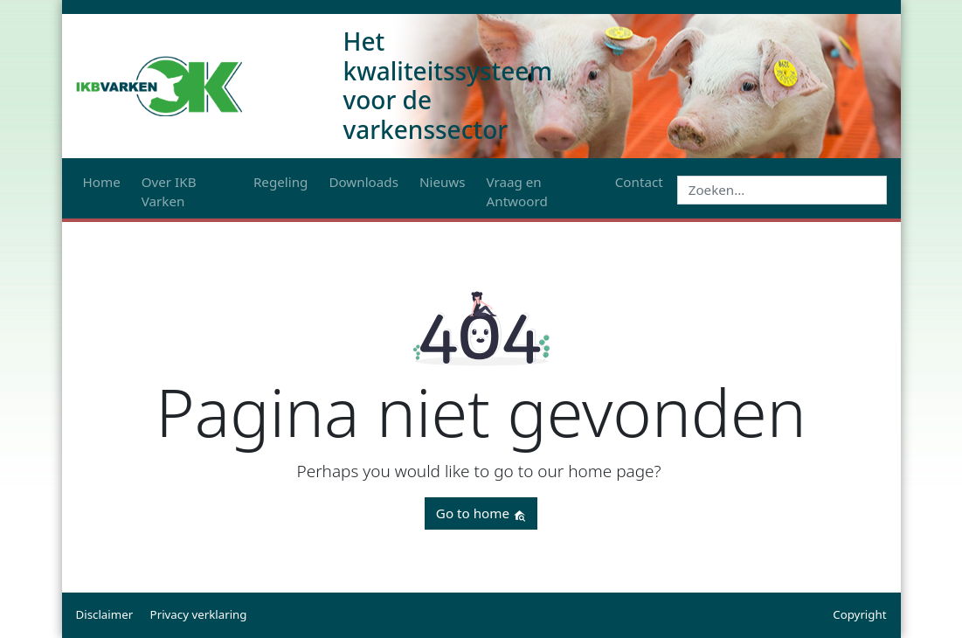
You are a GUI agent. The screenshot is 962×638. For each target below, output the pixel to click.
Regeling (280, 182)
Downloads (363, 182)
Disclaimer (105, 614)
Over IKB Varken (169, 192)
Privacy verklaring (198, 614)
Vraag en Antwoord (517, 192)
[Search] (782, 190)
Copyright (859, 614)
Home (102, 182)
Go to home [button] (481, 513)
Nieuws (442, 182)
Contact (639, 182)
